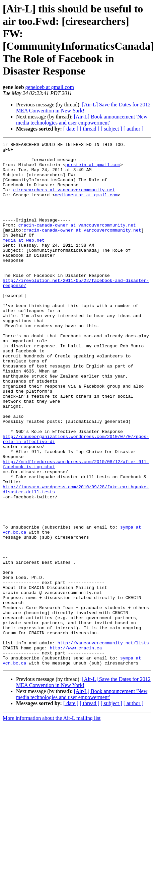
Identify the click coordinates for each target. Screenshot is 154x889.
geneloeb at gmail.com (49, 87)
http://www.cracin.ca (76, 749)
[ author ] (134, 129)
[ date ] (70, 129)
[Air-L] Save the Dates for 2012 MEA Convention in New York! (83, 107)
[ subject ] (111, 129)
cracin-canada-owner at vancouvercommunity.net (77, 242)
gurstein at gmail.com (92, 169)
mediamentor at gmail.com (86, 206)
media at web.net (24, 260)
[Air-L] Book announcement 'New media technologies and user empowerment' (81, 120)
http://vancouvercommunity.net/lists (103, 743)
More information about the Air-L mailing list (51, 823)
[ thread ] (89, 129)
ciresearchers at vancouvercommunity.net (64, 200)
